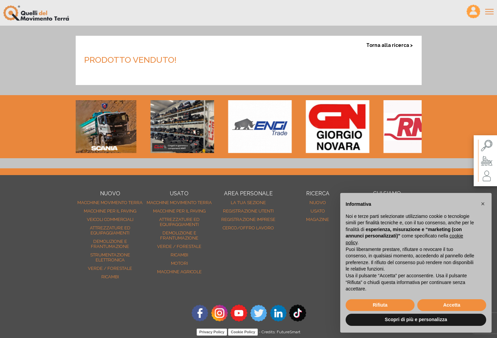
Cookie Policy (243, 332)
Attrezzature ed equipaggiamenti (110, 230)
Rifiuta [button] (380, 305)
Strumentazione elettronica (110, 257)
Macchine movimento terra (110, 202)
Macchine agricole (179, 271)
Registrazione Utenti (248, 211)
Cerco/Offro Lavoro (248, 227)
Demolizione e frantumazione (110, 244)
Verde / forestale (110, 268)
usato (317, 211)
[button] (482, 203)
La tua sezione (248, 202)
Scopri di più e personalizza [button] (416, 319)
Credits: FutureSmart (281, 332)
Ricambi (110, 276)
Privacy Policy (212, 332)
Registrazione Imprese (248, 219)
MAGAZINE (317, 219)
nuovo (317, 202)
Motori (179, 263)
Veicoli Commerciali (110, 219)
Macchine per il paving (110, 211)
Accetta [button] (452, 305)
